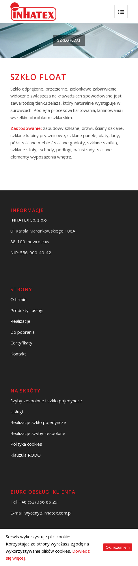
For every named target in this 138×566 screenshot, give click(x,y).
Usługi (16, 411)
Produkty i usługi (26, 310)
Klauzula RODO (25, 455)
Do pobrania (22, 332)
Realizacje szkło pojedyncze (38, 422)
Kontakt (18, 354)
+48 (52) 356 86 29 (38, 502)
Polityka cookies (26, 444)
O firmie (18, 299)
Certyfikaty (21, 343)
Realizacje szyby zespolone (37, 433)
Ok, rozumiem (118, 547)
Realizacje (20, 321)
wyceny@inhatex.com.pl (48, 513)
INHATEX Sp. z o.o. (29, 220)
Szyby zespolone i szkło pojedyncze (46, 400)
